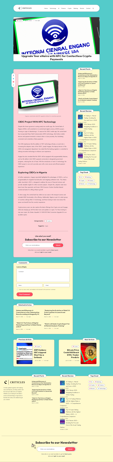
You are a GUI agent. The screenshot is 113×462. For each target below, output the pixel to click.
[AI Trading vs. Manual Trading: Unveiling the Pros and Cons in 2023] (80, 117)
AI (58, 8)
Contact (88, 8)
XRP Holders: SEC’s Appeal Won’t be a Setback (40, 354)
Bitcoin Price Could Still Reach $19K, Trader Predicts (71, 354)
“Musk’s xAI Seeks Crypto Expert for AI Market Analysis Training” (57, 325)
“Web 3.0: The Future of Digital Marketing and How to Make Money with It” (28, 325)
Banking (76, 8)
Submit (58, 245)
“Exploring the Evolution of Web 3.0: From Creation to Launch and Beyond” (57, 312)
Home (46, 8)
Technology (53, 8)
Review (82, 8)
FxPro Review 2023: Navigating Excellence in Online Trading (91, 126)
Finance (63, 8)
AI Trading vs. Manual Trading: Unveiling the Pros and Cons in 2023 (90, 118)
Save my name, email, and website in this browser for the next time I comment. (37, 289)
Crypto (70, 8)
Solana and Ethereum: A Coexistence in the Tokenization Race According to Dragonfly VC (27, 312)
